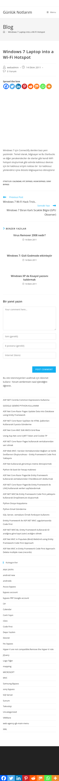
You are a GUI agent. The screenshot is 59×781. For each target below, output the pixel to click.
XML (5, 729)
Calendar (16, 181)
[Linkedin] (18, 86)
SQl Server (8, 694)
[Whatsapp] (43, 86)
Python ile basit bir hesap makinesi (19, 469)
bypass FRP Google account (16, 598)
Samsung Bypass (11, 683)
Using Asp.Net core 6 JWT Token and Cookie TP (25, 435)
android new (9, 575)
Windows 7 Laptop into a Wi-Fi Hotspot (26, 32)
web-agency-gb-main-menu (16, 723)
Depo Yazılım (9, 632)
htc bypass (27, 181)
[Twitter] (12, 86)
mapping (7, 666)
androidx (7, 580)
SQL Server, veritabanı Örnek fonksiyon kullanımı (26, 514)
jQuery (6, 655)
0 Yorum (11, 71)
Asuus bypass (9, 586)
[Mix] (36, 86)
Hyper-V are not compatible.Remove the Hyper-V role (28, 649)
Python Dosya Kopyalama (15, 503)
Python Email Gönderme (14, 509)
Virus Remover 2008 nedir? (29, 235)
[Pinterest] (24, 86)
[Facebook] (6, 86)
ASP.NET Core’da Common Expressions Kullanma (26, 399)
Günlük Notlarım (17, 12)
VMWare (7, 717)
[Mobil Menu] (51, 12)
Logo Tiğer (8, 660)
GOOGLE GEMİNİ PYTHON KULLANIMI (21, 405)
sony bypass (9, 689)
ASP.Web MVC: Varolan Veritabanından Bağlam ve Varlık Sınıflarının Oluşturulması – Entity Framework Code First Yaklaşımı (29, 454)
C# (4, 603)
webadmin (13, 67)
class (5, 620)
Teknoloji (7, 706)
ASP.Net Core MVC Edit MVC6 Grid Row (21, 430)
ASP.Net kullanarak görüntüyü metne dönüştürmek (27, 463)
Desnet (6, 637)
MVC (5, 677)
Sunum (6, 700)
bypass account (10, 592)
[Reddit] (30, 86)
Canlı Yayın (8, 615)
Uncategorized (10, 712)
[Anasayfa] (4, 32)
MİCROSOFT (8, 672)
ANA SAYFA (8, 569)
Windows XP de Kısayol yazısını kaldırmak (29, 277)
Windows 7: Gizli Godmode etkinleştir (29, 255)
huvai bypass (39, 181)
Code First (8, 626)
